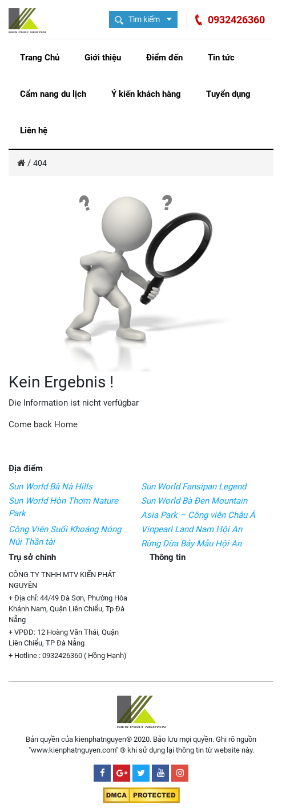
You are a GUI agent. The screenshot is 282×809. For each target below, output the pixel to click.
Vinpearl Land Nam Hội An (191, 529)
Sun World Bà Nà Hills (50, 486)
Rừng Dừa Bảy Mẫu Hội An (191, 543)
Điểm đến (164, 57)
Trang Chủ (39, 57)
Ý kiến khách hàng (146, 94)
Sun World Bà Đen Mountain (194, 501)
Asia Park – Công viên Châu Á (198, 515)
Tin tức (221, 57)
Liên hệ (33, 130)
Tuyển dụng (228, 94)
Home (66, 424)
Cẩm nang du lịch (53, 94)
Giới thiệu (102, 57)
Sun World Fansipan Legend (193, 486)
